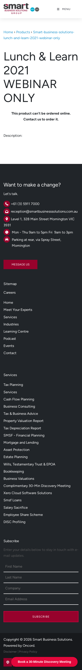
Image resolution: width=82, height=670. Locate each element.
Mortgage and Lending (20, 442)
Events (8, 346)
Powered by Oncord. (19, 645)
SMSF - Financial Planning (23, 435)
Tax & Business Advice (20, 414)
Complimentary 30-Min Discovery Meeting (36, 486)
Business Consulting (19, 406)
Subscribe (41, 616)
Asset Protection (16, 450)
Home (8, 32)
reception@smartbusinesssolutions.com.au (44, 211)
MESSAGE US (12, 262)
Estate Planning (15, 457)
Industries (11, 324)
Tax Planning (13, 385)
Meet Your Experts (17, 310)
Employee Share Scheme (23, 515)
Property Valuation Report (23, 421)
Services (10, 317)
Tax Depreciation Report (22, 428)
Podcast (9, 339)
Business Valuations (18, 479)
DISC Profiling (14, 522)
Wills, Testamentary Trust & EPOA (29, 464)
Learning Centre (16, 331)
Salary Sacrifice (15, 507)
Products (23, 32)
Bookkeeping (13, 471)
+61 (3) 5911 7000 (25, 204)
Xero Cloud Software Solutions (27, 493)
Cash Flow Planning (18, 399)
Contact (9, 353)
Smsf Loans (12, 500)
